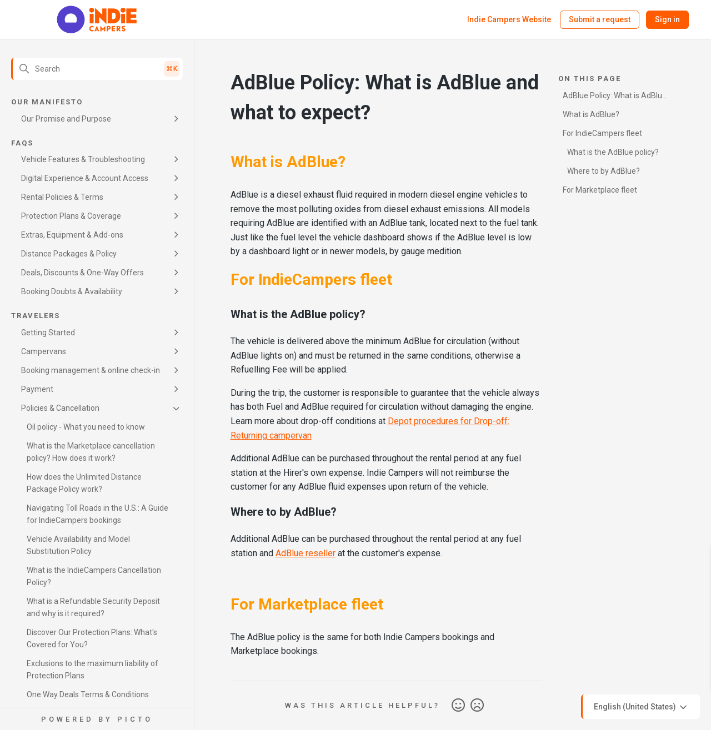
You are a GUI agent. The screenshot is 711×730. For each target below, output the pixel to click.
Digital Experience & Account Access (84, 178)
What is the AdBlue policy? (613, 152)
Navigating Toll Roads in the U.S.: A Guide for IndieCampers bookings (97, 514)
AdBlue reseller (306, 553)
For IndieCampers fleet (602, 133)
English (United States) (641, 707)
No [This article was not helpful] (477, 705)
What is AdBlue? (591, 114)
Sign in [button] (667, 19)
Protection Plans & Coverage (71, 216)
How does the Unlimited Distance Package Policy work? (84, 483)
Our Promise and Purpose (66, 118)
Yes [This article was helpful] (458, 705)
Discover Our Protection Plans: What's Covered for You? (92, 638)
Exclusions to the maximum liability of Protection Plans (92, 669)
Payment (37, 389)
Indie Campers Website (509, 19)
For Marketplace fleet (600, 189)
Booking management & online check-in (90, 370)
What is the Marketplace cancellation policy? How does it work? (91, 451)
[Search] (97, 69)
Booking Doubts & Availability (71, 291)
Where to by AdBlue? (603, 171)
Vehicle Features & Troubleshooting (83, 159)
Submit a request (599, 19)
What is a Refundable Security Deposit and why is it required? (93, 607)
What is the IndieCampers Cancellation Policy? (94, 576)
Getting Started (48, 332)
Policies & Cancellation (60, 408)
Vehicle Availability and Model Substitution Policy (78, 545)
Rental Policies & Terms (62, 197)
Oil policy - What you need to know (86, 426)
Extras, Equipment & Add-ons (72, 234)
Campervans (43, 351)
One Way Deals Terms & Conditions (88, 694)
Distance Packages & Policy (69, 253)
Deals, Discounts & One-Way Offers (82, 272)
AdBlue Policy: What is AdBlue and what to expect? (615, 97)
